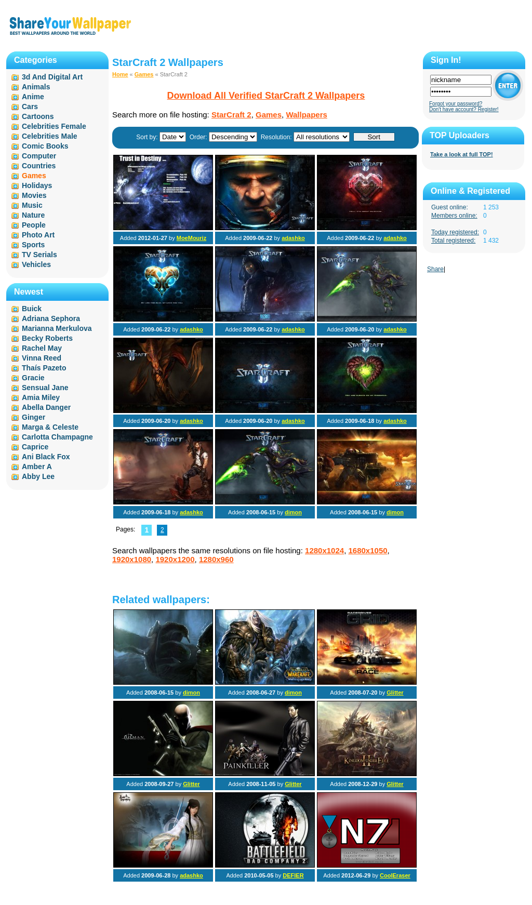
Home (120, 74)
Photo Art (38, 235)
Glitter (395, 692)
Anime (33, 96)
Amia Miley (41, 397)
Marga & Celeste (50, 427)
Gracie (33, 378)
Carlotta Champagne (57, 437)
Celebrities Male (49, 136)
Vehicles (36, 264)
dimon (293, 512)
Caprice (35, 447)
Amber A (37, 466)
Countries (39, 166)
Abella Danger (46, 407)
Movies (34, 195)
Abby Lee (38, 476)
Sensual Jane (45, 387)
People (34, 225)
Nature (33, 215)
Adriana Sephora (51, 318)
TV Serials (39, 254)
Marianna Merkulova (57, 328)
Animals (36, 87)
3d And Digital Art (52, 77)
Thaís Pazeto (44, 368)
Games (144, 74)
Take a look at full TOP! (461, 154)
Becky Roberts (47, 338)
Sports (33, 245)
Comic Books (45, 146)
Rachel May (42, 348)
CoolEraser (395, 875)
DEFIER (293, 875)
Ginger (33, 417)
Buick (32, 308)
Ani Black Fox (46, 456)
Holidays (37, 185)
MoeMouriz (191, 238)
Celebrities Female (54, 126)
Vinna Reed (41, 358)
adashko (293, 238)
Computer (39, 156)
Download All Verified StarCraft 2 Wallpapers (266, 95)
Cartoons (38, 116)
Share (435, 269)
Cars (30, 106)
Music (32, 205)
